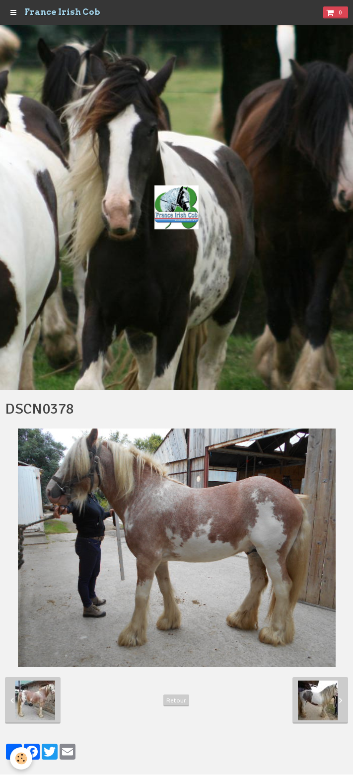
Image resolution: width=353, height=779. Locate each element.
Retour (176, 700)
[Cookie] (21, 758)
